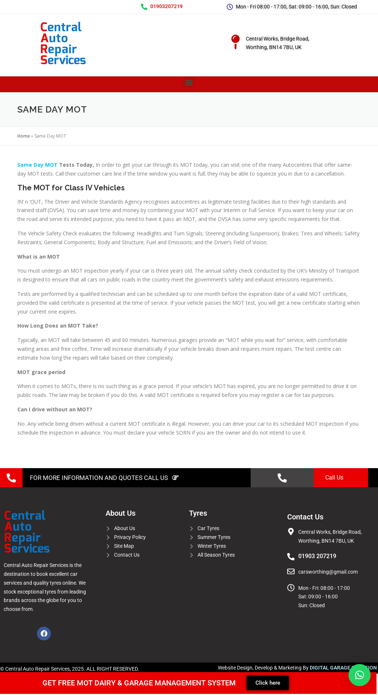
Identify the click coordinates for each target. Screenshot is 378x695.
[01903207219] (144, 7)
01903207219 (166, 6)
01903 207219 (317, 556)
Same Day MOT (37, 164)
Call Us (334, 477)
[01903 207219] (291, 556)
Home (23, 136)
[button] (189, 82)
